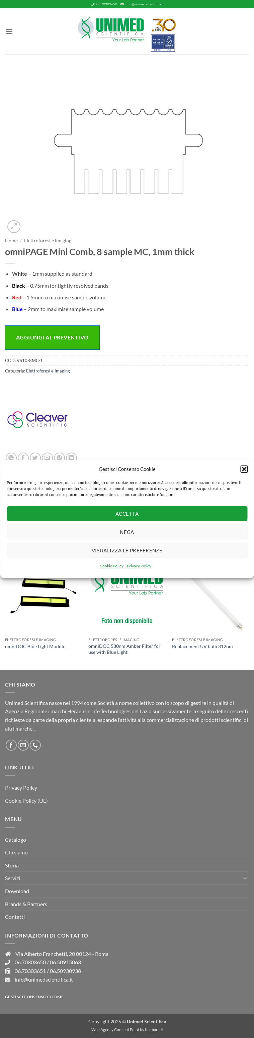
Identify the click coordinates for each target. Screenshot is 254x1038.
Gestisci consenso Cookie (34, 996)
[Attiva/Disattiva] (245, 878)
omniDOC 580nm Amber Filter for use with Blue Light (124, 649)
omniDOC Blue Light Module (35, 646)
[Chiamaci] (35, 745)
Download (17, 891)
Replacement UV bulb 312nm (202, 646)
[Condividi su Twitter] (35, 458)
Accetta (127, 514)
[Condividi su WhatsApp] (11, 458)
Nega (127, 532)
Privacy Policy (139, 565)
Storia (12, 865)
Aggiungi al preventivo (52, 337)
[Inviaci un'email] (23, 745)
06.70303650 (104, 4)
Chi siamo (16, 852)
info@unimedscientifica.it (142, 4)
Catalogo (15, 839)
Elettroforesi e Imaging (47, 240)
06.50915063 (65, 962)
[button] (244, 469)
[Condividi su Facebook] (23, 458)
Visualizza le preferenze (127, 550)
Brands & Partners (26, 904)
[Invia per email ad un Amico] (47, 458)
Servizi (12, 878)
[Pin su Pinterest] (59, 458)
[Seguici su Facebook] (11, 745)
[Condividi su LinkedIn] (71, 458)
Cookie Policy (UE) (26, 800)
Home (11, 240)
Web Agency (102, 1029)
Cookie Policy (111, 565)
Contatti (15, 917)
